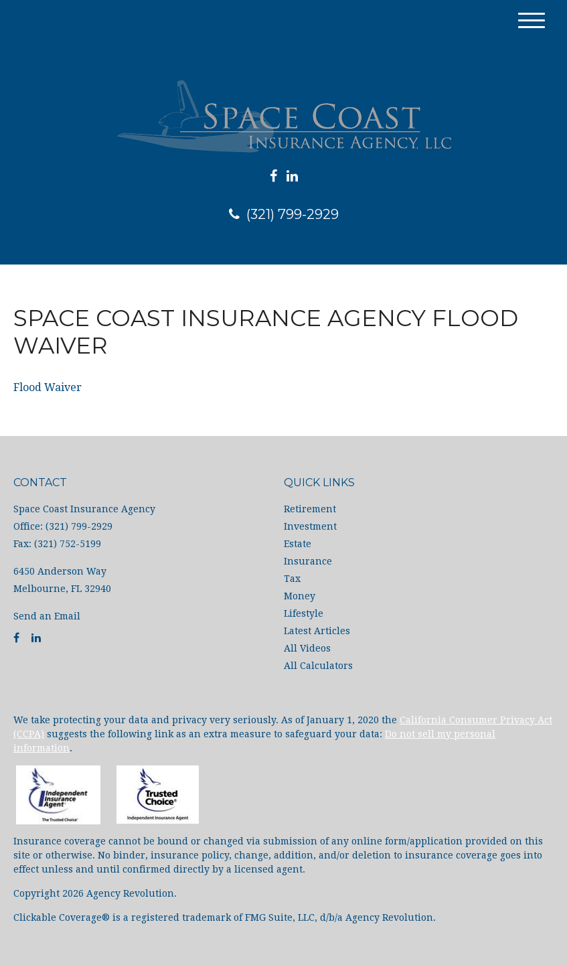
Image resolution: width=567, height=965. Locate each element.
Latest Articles (317, 630)
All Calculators (318, 665)
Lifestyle (303, 613)
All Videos (307, 648)
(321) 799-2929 (284, 214)
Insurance (308, 561)
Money (299, 596)
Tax (292, 578)
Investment (310, 526)
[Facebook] (273, 176)
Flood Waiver (47, 387)
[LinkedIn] (292, 176)
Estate (297, 543)
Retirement (310, 509)
